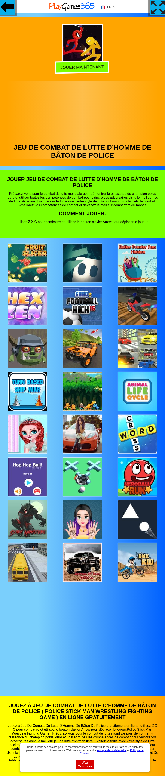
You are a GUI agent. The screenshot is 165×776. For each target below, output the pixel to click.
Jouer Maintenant (82, 66)
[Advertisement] (82, 111)
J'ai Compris (85, 764)
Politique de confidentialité (111, 750)
